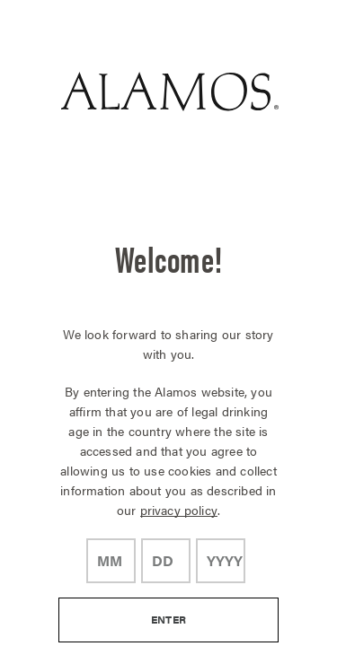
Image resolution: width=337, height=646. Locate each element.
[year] (220, 560)
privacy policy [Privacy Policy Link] (178, 510)
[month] (111, 560)
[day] (166, 560)
